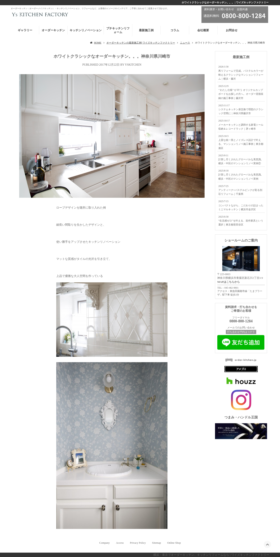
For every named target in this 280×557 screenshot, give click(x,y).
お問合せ (232, 30)
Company (104, 542)
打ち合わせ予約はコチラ (241, 331)
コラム (174, 30)
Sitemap (156, 542)
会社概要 (203, 30)
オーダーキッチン (53, 30)
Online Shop (174, 542)
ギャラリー (25, 30)
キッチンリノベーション (86, 30)
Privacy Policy (138, 542)
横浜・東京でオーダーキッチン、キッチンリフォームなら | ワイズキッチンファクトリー (211, 554)
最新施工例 (146, 30)
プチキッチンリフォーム (118, 30)
